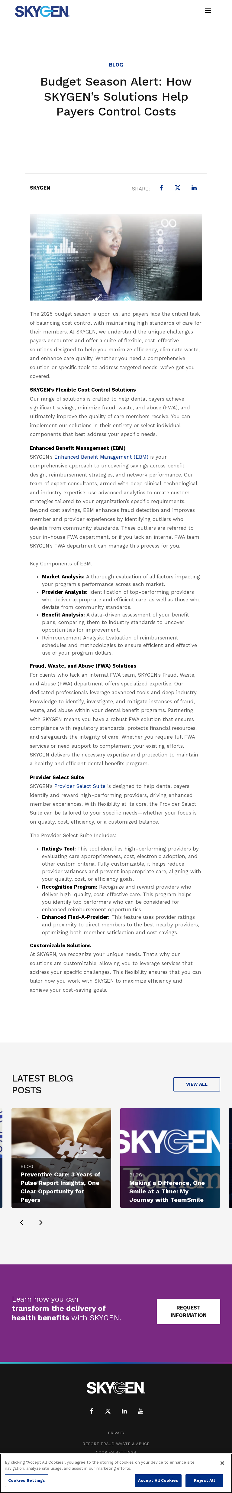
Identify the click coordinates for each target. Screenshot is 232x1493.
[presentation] (21, 1222)
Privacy (116, 1433)
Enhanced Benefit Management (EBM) (101, 457)
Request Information (189, 1311)
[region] (116, 1473)
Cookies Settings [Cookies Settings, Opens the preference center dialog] (26, 1480)
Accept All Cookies (158, 1480)
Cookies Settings (116, 1452)
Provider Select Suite (79, 786)
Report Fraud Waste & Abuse (116, 1444)
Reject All (204, 1480)
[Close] (222, 1463)
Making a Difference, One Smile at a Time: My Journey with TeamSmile (167, 1191)
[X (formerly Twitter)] (177, 188)
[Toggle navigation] (208, 11)
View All (197, 1084)
